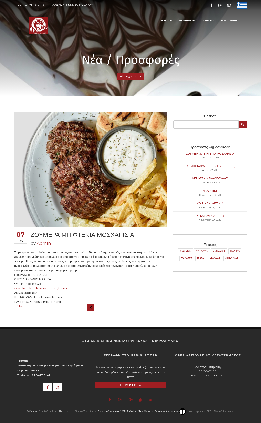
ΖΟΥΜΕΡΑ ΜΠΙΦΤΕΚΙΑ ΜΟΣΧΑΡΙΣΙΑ (210, 153)
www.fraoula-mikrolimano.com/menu (40, 288)
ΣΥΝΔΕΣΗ (209, 20)
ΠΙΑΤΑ (200, 258)
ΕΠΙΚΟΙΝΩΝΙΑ (229, 20)
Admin (44, 243)
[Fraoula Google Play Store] (150, 400)
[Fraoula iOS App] (140, 400)
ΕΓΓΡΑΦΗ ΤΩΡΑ (130, 385)
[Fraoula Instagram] (220, 5)
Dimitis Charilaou (47, 411)
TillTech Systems (192, 411)
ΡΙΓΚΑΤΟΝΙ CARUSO (210, 216)
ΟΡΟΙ (209, 411)
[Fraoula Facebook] (211, 5)
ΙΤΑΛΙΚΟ (235, 251)
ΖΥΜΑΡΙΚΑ (219, 251)
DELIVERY (202, 251)
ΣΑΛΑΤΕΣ (186, 258)
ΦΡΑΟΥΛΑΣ (231, 258)
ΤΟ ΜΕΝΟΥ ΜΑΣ (188, 20)
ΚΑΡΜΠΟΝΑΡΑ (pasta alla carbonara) (210, 166)
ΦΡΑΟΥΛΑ (167, 20)
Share (21, 306)
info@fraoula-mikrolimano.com (72, 5)
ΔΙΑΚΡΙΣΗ (185, 251)
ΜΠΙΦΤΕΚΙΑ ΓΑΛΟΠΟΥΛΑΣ (210, 178)
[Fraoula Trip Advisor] (228, 5)
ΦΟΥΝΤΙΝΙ (210, 191)
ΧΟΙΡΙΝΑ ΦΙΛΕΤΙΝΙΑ (210, 203)
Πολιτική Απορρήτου (224, 411)
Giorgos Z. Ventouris (85, 411)
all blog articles (130, 76)
